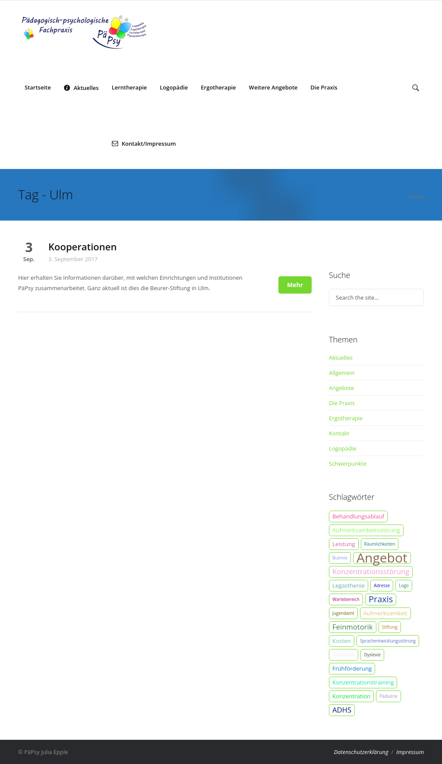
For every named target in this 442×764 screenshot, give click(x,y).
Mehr (295, 285)
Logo (404, 585)
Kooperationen (82, 246)
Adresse (382, 585)
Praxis (381, 599)
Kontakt (339, 433)
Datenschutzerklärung (361, 752)
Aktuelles (81, 87)
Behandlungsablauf (358, 516)
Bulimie (339, 558)
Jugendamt (343, 613)
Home (416, 197)
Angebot (382, 558)
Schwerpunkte (347, 463)
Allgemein (342, 373)
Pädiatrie (388, 696)
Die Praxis (323, 87)
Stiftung (390, 627)
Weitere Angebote (273, 87)
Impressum (410, 752)
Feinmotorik (352, 627)
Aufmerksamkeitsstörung (366, 530)
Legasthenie (348, 585)
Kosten (341, 641)
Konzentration (351, 696)
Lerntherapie (129, 87)
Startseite (38, 87)
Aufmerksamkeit (385, 613)
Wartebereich (346, 599)
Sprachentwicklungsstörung (388, 641)
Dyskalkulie (343, 655)
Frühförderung (352, 668)
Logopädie (174, 87)
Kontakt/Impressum (144, 143)
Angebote (341, 388)
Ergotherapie (218, 87)
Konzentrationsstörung (370, 571)
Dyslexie (372, 655)
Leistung (343, 544)
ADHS (341, 710)
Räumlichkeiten (379, 544)
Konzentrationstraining (363, 682)
